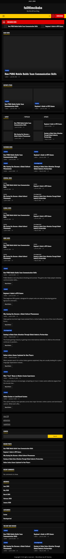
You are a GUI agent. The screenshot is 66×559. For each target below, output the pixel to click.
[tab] (13, 117)
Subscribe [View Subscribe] (57, 16)
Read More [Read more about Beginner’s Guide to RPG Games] (9, 304)
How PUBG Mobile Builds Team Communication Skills (21, 26)
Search (5, 431)
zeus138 (6, 416)
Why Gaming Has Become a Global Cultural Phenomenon (8, 136)
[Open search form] (49, 16)
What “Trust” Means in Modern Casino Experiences (19, 376)
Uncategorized (38, 163)
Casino (7, 70)
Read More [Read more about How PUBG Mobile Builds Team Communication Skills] (9, 284)
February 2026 (7, 499)
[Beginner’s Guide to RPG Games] (48, 99)
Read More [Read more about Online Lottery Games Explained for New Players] (9, 366)
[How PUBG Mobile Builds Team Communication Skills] (33, 57)
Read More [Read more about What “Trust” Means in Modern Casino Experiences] (9, 387)
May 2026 (6, 490)
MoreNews (39, 557)
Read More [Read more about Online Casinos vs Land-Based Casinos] (9, 407)
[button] (3, 16)
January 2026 (7, 503)
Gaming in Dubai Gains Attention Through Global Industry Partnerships (38, 136)
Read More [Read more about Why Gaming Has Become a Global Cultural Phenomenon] (9, 325)
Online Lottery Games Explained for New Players (18, 355)
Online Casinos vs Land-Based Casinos (15, 396)
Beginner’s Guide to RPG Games (52, 26)
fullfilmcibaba (33, 7)
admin (7, 77)
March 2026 (6, 494)
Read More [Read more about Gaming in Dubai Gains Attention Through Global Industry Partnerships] (9, 345)
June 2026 (6, 486)
